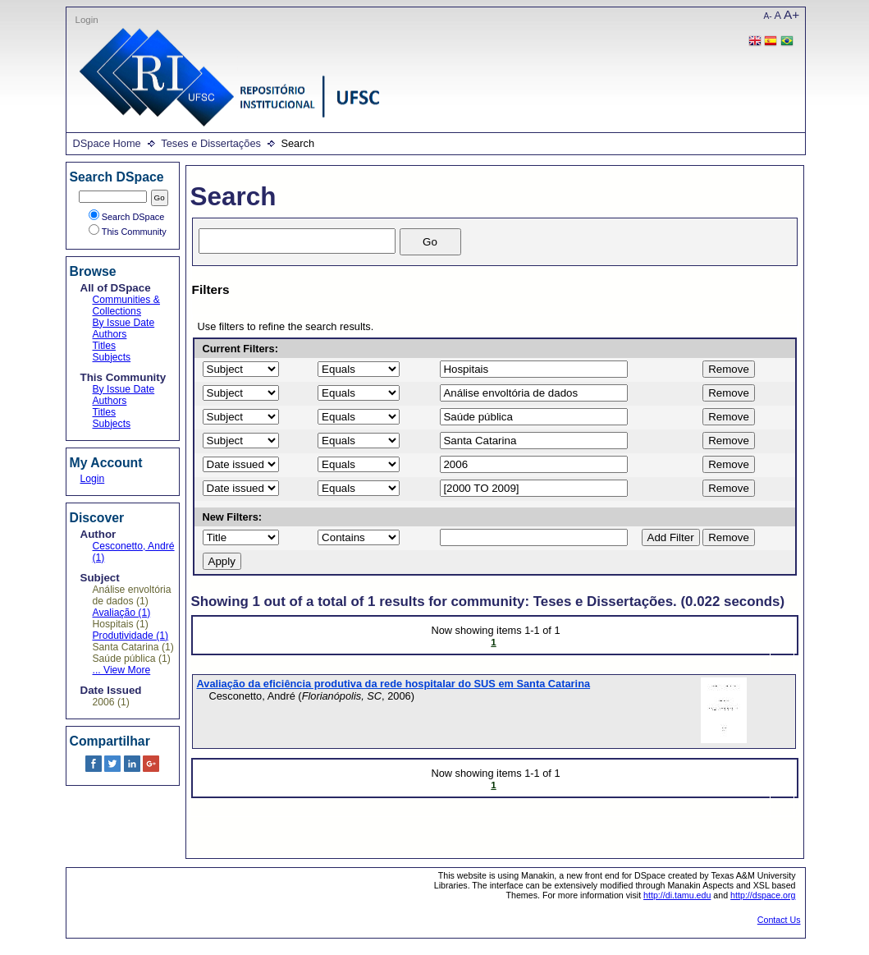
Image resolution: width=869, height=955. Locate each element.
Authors (110, 334)
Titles (105, 345)
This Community (128, 231)
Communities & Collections (126, 305)
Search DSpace (127, 217)
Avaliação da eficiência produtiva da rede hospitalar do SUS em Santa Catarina (394, 683)
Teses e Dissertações (211, 143)
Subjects (112, 357)
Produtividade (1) (131, 635)
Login (86, 20)
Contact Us (779, 920)
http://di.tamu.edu (677, 895)
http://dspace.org (762, 895)
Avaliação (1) (122, 612)
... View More (122, 670)
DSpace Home (107, 143)
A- (768, 16)
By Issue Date (124, 322)
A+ (791, 14)
